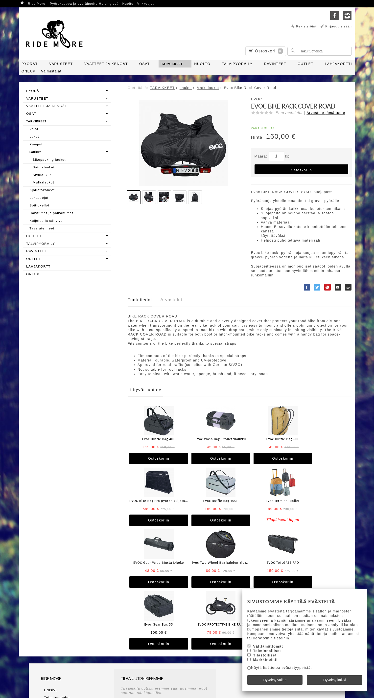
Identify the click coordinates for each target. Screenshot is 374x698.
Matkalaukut (43, 182)
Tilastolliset (265, 658)
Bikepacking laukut (49, 159)
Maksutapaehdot (56, 639)
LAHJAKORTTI (338, 64)
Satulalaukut (43, 167)
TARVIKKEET (172, 64)
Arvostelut (171, 299)
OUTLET (305, 64)
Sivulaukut (42, 175)
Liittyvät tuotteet (145, 389)
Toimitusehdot (54, 633)
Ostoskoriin (301, 170)
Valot (33, 129)
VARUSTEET (61, 64)
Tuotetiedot (140, 299)
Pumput (36, 144)
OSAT (144, 64)
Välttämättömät (268, 649)
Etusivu (48, 627)
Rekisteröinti (307, 26)
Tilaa (127, 657)
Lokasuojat (38, 198)
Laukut (35, 152)
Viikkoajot (145, 3)
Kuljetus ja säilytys (46, 221)
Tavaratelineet (41, 228)
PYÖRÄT (30, 64)
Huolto (128, 3)
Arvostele (325, 113)
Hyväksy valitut (274, 681)
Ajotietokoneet (42, 190)
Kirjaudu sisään (338, 26)
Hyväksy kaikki (334, 681)
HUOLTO (202, 64)
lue (190, 648)
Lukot (34, 136)
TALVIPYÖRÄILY (237, 64)
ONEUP (29, 71)
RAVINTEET (275, 64)
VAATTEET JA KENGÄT (106, 64)
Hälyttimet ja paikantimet (51, 213)
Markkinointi (265, 663)
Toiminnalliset (267, 654)
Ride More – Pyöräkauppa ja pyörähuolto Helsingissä (73, 3)
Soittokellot (39, 205)
